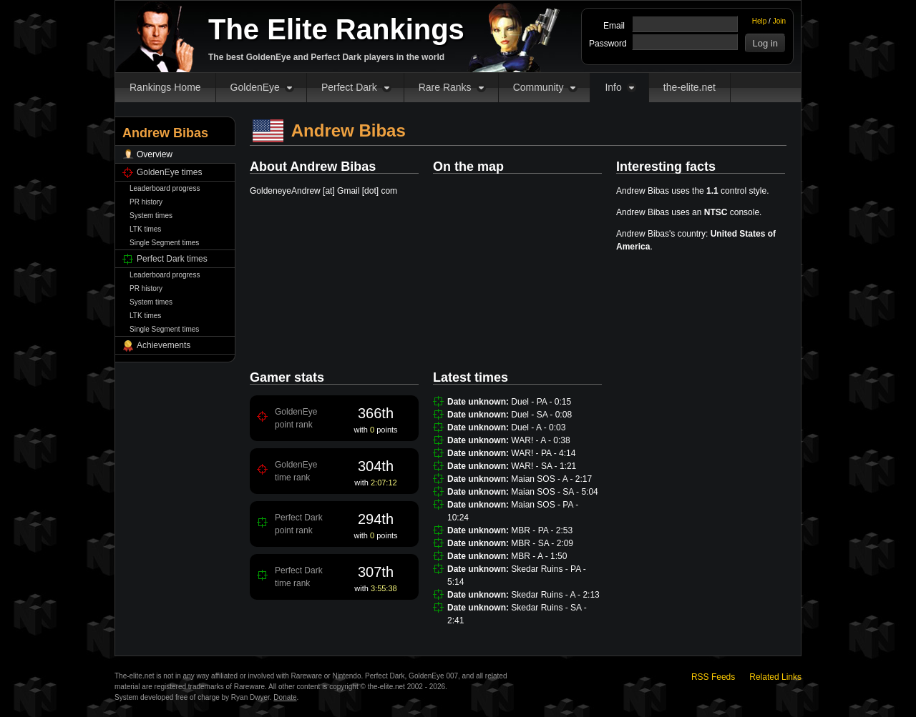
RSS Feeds (713, 677)
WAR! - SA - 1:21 (543, 466)
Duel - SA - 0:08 (541, 415)
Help (759, 21)
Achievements (163, 345)
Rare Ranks (445, 87)
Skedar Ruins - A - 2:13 (555, 595)
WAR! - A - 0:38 (540, 440)
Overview (154, 154)
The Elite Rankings (336, 29)
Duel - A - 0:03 (538, 427)
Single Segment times (164, 243)
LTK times (145, 229)
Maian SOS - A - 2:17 (551, 479)
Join (779, 21)
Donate (284, 697)
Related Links (775, 677)
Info (613, 87)
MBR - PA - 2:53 (541, 530)
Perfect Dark (349, 87)
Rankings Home (165, 87)
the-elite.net (689, 87)
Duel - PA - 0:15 (541, 402)
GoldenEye (255, 87)
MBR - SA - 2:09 (542, 543)
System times (151, 215)
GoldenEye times (169, 172)
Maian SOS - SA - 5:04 (554, 492)
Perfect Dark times (172, 259)
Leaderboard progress (165, 188)
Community (538, 87)
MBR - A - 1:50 (539, 556)
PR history (146, 202)
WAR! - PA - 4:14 (543, 453)
